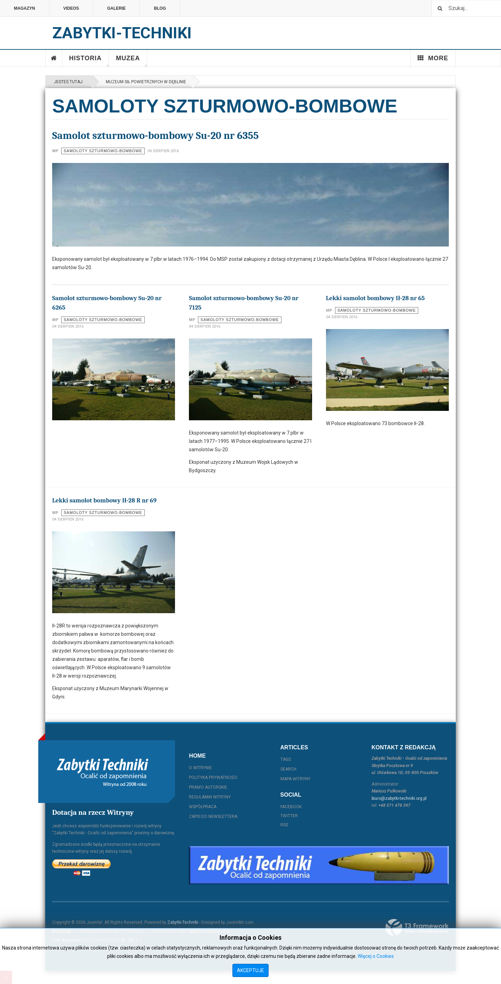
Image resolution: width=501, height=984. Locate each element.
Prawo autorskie (208, 787)
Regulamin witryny (210, 797)
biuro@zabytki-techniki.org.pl (399, 798)
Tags (285, 759)
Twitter (289, 815)
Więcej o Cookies (376, 956)
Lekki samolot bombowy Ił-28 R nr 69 (104, 500)
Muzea (131, 61)
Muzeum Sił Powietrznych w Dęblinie (145, 81)
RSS (284, 824)
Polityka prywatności (213, 777)
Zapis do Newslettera (213, 816)
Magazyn (24, 8)
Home (54, 58)
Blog (160, 8)
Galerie (116, 8)
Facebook (291, 806)
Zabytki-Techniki (182, 922)
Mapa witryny (295, 778)
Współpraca (202, 806)
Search (288, 769)
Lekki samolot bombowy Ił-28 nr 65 (375, 298)
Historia (89, 61)
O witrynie (200, 767)
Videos (71, 8)
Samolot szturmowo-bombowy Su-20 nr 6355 (155, 136)
